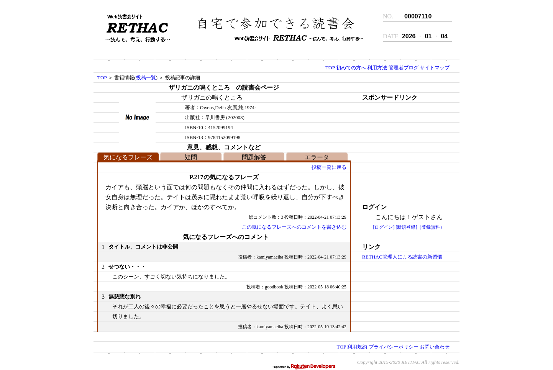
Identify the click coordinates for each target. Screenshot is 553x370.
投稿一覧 (146, 77)
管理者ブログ (403, 67)
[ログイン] (383, 227)
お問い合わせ (435, 347)
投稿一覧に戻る (329, 167)
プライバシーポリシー (393, 347)
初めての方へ (351, 67)
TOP (330, 67)
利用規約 (357, 347)
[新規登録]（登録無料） (420, 227)
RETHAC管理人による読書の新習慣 (402, 257)
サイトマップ (435, 67)
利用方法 (377, 67)
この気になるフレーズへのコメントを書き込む (294, 227)
